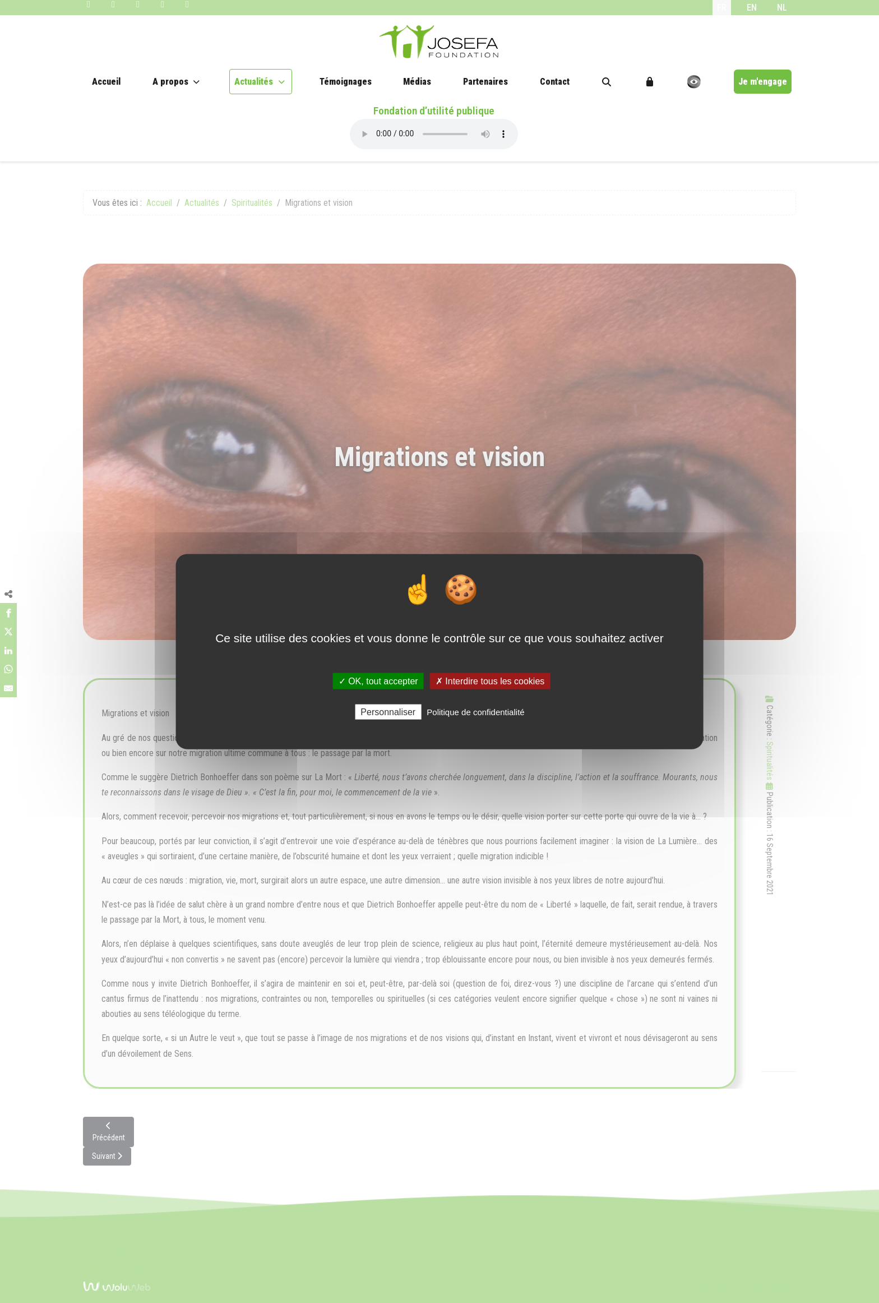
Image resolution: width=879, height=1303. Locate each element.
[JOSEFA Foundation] (440, 42)
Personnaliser (387, 712)
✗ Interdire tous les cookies (490, 680)
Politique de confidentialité (475, 712)
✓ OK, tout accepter (378, 680)
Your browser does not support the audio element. (434, 134)
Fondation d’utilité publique (433, 110)
